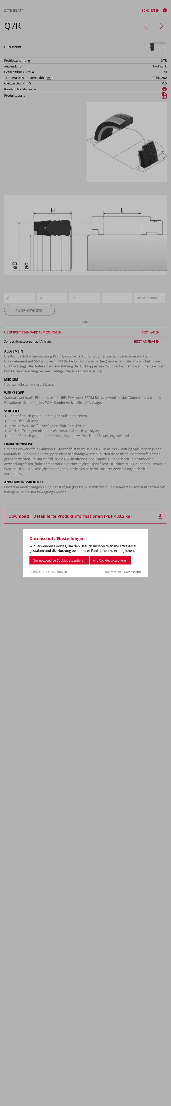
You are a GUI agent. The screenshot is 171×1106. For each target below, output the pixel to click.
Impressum (113, 572)
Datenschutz (133, 572)
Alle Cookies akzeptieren (110, 560)
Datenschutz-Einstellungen (48, 571)
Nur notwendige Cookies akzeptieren (59, 560)
